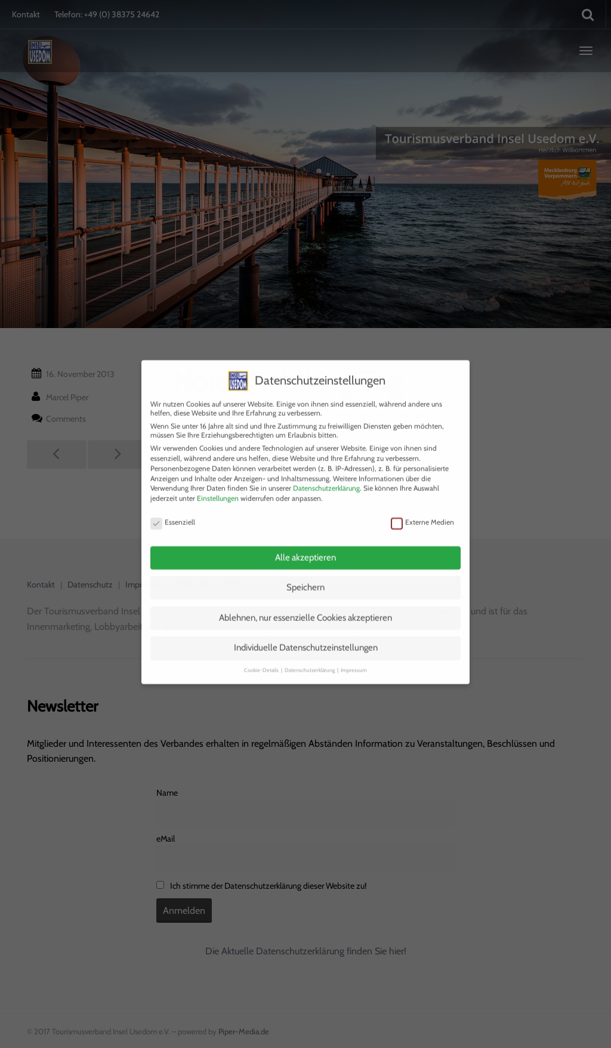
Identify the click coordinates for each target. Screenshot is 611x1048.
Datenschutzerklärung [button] (310, 657)
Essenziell (172, 509)
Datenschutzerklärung (326, 475)
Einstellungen (218, 485)
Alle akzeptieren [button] (305, 544)
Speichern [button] (305, 575)
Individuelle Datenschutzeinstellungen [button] (306, 635)
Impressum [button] (354, 657)
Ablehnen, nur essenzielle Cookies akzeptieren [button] (305, 604)
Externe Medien (422, 509)
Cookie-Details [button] (262, 657)
